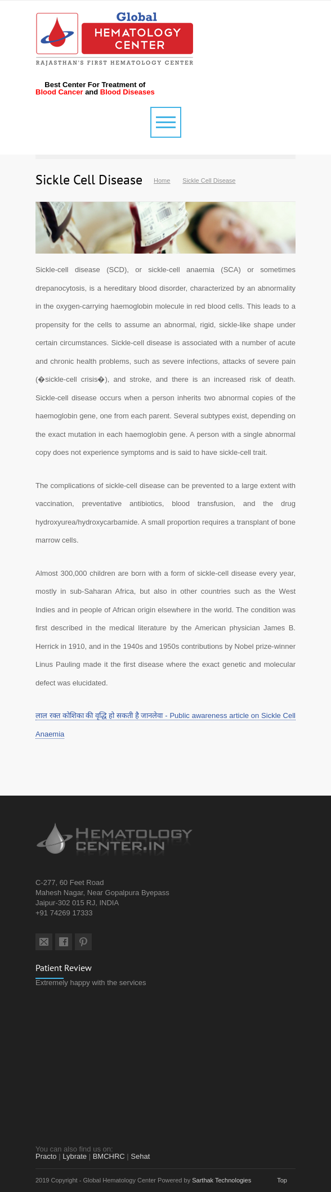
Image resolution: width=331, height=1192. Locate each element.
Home (162, 180)
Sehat (140, 1156)
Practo (46, 1156)
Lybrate (74, 1156)
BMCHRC (109, 1156)
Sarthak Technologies (221, 1180)
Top (282, 1180)
